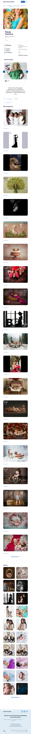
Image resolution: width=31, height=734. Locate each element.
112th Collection (5, 128)
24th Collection (5, 307)
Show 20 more (14, 557)
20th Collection (5, 486)
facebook (8, 51)
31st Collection (5, 195)
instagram (8, 49)
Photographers (9, 5)
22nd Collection (5, 352)
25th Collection (5, 285)
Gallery (16, 98)
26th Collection (5, 262)
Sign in (23, 1)
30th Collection (5, 217)
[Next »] (19, 561)
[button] (4, 72)
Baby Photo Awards (8, 1)
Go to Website (9, 52)
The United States (16, 5)
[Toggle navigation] (26, 2)
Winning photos (10, 98)
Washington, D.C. (23, 5)
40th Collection (5, 173)
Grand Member (21, 45)
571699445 (8, 45)
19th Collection (5, 531)
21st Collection (5, 396)
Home (4, 5)
